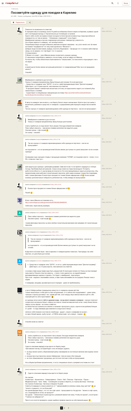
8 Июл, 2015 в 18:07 (53, 212)
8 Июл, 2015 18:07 (107, 118)
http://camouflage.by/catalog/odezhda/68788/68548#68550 (46, 202)
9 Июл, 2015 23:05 (107, 372)
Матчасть (14, 9)
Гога (20, 235)
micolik (39, 369)
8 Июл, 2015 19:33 (107, 202)
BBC (20, 32)
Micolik (20, 335)
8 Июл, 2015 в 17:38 (54, 139)
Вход (126, 3)
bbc (38, 212)
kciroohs (39, 116)
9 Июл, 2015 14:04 (107, 292)
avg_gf (20, 264)
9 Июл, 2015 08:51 (107, 215)
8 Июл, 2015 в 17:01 (55, 116)
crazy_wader (18, 216)
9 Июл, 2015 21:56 (107, 334)
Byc (21, 203)
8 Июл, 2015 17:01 (106, 82)
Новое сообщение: (24, 16)
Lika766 (34, 16)
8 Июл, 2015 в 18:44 (55, 184)
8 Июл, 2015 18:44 (107, 168)
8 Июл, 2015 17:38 (107, 104)
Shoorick (19, 83)
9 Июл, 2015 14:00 (107, 263)
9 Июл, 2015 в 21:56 (55, 369)
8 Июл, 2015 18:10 (106, 142)
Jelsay (20, 293)
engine (38, 139)
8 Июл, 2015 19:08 (107, 187)
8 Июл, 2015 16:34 (107, 31)
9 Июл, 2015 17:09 (107, 323)
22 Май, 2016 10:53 (45, 16)
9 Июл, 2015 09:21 (107, 234)
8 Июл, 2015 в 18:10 (53, 232)
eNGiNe (19, 105)
